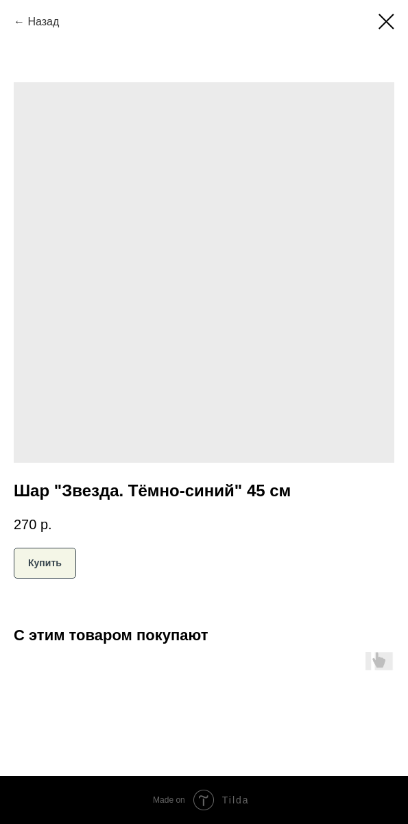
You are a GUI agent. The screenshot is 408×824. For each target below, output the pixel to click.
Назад (43, 21)
